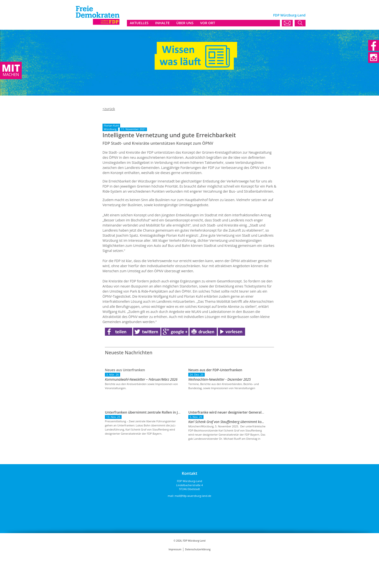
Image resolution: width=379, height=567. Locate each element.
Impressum (174, 549)
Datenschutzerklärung (198, 549)
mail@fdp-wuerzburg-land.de (193, 496)
